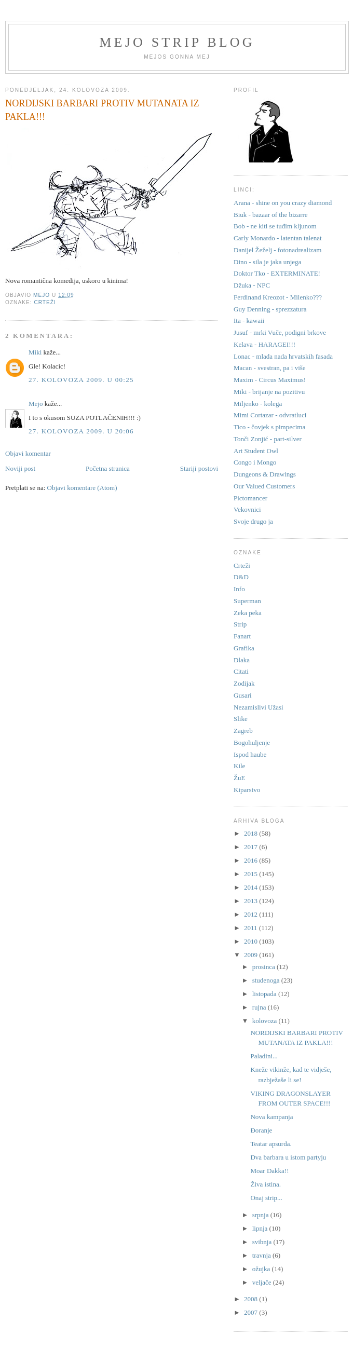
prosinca (264, 967)
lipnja (260, 1228)
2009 (251, 955)
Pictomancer (250, 498)
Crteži (45, 302)
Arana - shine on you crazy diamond (283, 203)
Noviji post (20, 468)
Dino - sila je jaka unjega (267, 262)
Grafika (244, 648)
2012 (251, 914)
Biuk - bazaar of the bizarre (271, 215)
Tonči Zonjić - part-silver (268, 439)
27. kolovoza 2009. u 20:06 (81, 431)
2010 (251, 941)
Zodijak (244, 683)
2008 (251, 1299)
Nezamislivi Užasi (258, 707)
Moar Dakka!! (269, 1171)
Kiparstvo (247, 790)
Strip (240, 624)
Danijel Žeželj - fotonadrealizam (277, 250)
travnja (262, 1255)
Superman (247, 601)
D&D (241, 577)
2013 (251, 901)
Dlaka (242, 660)
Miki (35, 352)
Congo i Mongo (255, 462)
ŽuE (239, 778)
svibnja (263, 1242)
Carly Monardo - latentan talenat (278, 238)
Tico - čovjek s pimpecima (269, 427)
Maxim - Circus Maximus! (270, 380)
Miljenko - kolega (258, 403)
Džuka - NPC (252, 285)
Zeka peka (248, 613)
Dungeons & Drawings (265, 474)
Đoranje (261, 1130)
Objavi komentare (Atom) (82, 488)
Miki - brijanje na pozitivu (269, 392)
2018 (251, 833)
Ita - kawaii (249, 320)
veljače (262, 1282)
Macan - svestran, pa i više (270, 368)
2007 (251, 1312)
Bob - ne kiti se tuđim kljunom (275, 226)
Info (239, 589)
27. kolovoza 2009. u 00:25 (81, 380)
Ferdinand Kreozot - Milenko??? (278, 297)
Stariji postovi (199, 468)
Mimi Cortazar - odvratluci (270, 415)
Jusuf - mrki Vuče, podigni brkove (280, 332)
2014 (251, 887)
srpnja (261, 1215)
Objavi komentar (28, 453)
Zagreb (243, 730)
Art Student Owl (256, 451)
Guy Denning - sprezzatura (270, 309)
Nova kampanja (271, 1117)
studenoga (266, 980)
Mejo (36, 403)
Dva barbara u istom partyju (288, 1157)
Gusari (243, 695)
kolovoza (265, 1021)
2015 (251, 874)
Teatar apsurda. (270, 1144)
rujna (260, 1007)
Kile (239, 766)
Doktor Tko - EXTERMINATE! (277, 273)
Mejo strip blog (177, 42)
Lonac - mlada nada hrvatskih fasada (283, 356)
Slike (241, 719)
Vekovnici (247, 509)
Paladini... (263, 1056)
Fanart (242, 636)
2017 (251, 847)
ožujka (262, 1269)
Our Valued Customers (264, 486)
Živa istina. (265, 1184)
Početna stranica (108, 468)
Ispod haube (250, 754)
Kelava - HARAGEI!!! (264, 344)
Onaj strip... (266, 1198)
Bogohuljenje (252, 742)
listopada (265, 994)
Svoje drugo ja (253, 521)
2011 (251, 928)
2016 (251, 860)
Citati (241, 671)
